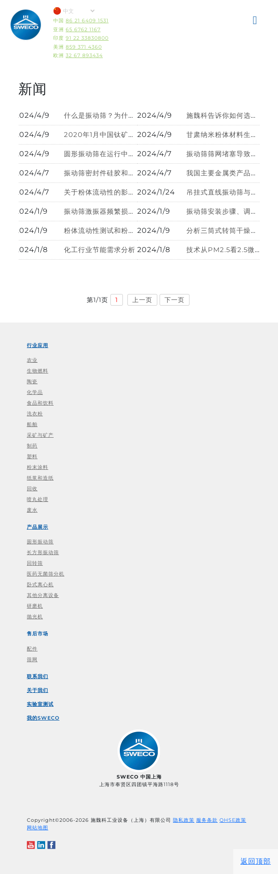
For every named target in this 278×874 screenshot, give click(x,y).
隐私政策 (183, 820)
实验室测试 (40, 704)
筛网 (32, 659)
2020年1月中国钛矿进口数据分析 (117, 134)
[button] (255, 21)
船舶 (32, 424)
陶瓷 (32, 381)
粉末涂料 (37, 467)
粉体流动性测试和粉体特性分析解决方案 (128, 230)
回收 (32, 488)
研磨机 (35, 606)
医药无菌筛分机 (45, 574)
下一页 (174, 300)
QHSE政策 (232, 820)
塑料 (32, 456)
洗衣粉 (35, 413)
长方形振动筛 (43, 552)
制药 (32, 446)
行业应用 (37, 345)
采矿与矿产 (40, 435)
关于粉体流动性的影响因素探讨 (114, 192)
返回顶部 (255, 861)
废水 (32, 510)
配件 (32, 649)
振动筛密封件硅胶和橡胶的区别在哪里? (127, 173)
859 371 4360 (84, 47)
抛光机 (35, 616)
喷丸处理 (37, 499)
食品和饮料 (40, 403)
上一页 (142, 300)
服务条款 (207, 820)
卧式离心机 (40, 584)
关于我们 (37, 690)
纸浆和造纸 (40, 478)
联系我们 (37, 676)
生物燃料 (37, 371)
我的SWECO (43, 718)
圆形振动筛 (40, 541)
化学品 (35, 392)
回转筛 (35, 563)
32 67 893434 (84, 55)
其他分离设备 (43, 595)
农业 (32, 360)
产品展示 (37, 527)
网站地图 (37, 827)
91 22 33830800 (87, 38)
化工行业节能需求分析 (99, 249)
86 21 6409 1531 (87, 20)
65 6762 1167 (83, 29)
